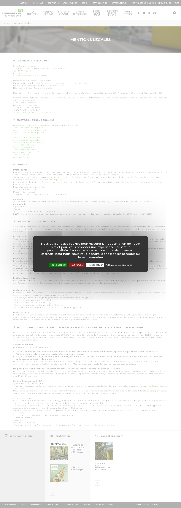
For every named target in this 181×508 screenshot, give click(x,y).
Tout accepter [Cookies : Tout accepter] (58, 265)
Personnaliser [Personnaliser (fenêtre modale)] (95, 265)
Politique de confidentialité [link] (118, 265)
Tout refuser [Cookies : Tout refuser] (76, 265)
